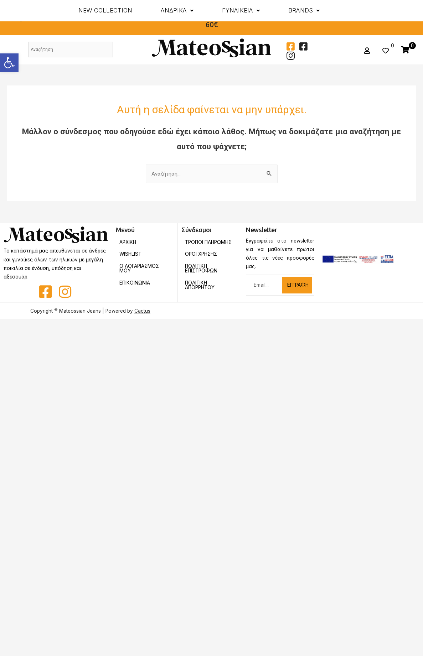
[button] (9, 62)
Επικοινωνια (134, 283)
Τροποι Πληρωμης (208, 242)
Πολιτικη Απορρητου (200, 285)
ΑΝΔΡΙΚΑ (177, 10)
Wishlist (130, 254)
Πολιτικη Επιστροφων (201, 268)
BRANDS (304, 10)
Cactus (142, 311)
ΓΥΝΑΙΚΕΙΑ (241, 10)
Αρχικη (127, 242)
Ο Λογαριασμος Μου (139, 268)
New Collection (105, 10)
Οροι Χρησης (201, 254)
